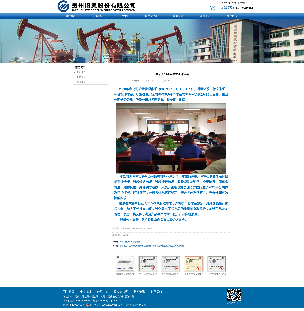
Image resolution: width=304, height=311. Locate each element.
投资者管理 (151, 16)
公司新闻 (81, 72)
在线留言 (234, 3)
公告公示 (81, 77)
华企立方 (141, 304)
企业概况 (97, 16)
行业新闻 (81, 82)
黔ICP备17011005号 (74, 304)
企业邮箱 (243, 3)
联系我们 (205, 16)
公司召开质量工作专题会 (130, 241)
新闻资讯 (178, 16)
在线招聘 (232, 16)
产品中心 (124, 16)
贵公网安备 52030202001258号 (106, 304)
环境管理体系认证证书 (125, 274)
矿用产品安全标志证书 (171, 274)
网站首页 (70, 16)
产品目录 (125, 235)
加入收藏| (226, 3)
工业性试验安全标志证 (148, 274)
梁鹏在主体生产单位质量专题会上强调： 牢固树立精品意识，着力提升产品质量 (152, 246)
